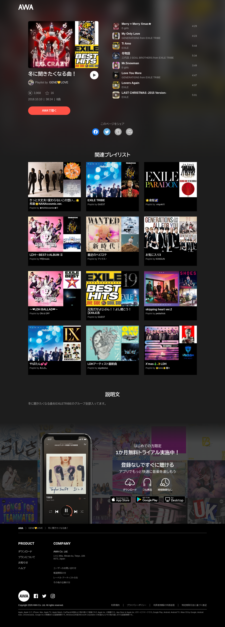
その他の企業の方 (61, 582)
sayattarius (103, 368)
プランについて (26, 557)
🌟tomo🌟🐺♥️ (163, 368)
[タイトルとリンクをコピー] (118, 131)
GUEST (101, 204)
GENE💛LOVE (58, 82)
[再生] (94, 75)
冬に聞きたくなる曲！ (58, 528)
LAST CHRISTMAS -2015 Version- (144, 92)
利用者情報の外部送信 (164, 605)
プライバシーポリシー (136, 605)
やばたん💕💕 (39, 363)
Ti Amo (126, 43)
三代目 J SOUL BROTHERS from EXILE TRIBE (148, 57)
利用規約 (115, 605)
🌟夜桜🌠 (152, 200)
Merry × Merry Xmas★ (136, 23)
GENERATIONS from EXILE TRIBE (141, 38)
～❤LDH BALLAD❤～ (44, 309)
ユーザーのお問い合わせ (64, 568)
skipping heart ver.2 (159, 309)
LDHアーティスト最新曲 (102, 363)
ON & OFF (45, 313)
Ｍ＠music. (45, 259)
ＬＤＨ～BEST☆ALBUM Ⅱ (46, 254)
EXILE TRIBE (96, 200)
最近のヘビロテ (97, 254)
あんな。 (43, 368)
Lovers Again (130, 82)
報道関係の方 (59, 573)
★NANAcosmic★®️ (49, 208)
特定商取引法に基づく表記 (194, 605)
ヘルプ (21, 568)
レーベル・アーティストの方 (65, 578)
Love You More (132, 73)
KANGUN (160, 259)
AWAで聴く (49, 110)
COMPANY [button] (61, 543)
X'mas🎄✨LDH (156, 363)
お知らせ (23, 562)
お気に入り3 (153, 254)
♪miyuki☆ (160, 204)
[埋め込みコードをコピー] (129, 131)
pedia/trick (160, 313)
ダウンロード (25, 551)
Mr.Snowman (130, 63)
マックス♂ (102, 259)
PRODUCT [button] (26, 543)
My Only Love (131, 33)
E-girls (125, 28)
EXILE (125, 47)
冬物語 (126, 53)
